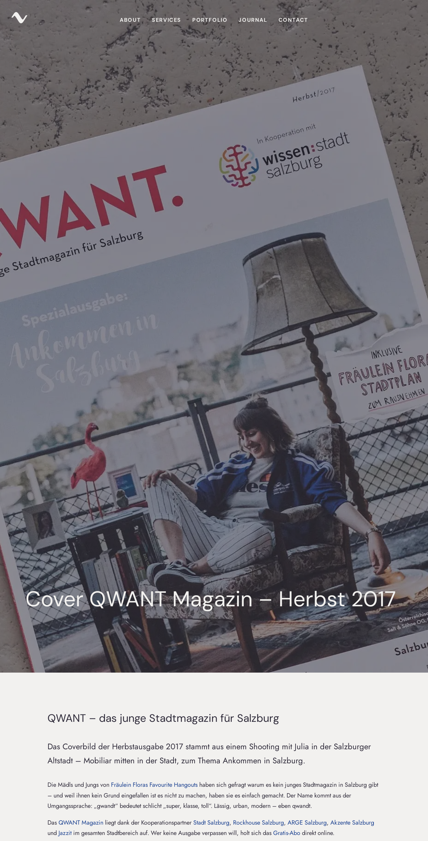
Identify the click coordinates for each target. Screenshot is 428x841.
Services (166, 19)
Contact (293, 19)
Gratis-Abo (286, 353)
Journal (252, 19)
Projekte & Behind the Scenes (67, 422)
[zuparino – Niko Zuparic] (19, 20)
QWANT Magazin (81, 342)
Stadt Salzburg (211, 342)
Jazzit (65, 353)
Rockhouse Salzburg (258, 342)
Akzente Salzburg (352, 342)
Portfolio (209, 19)
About (130, 19)
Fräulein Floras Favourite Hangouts (154, 305)
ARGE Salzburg (307, 342)
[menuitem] (130, 20)
